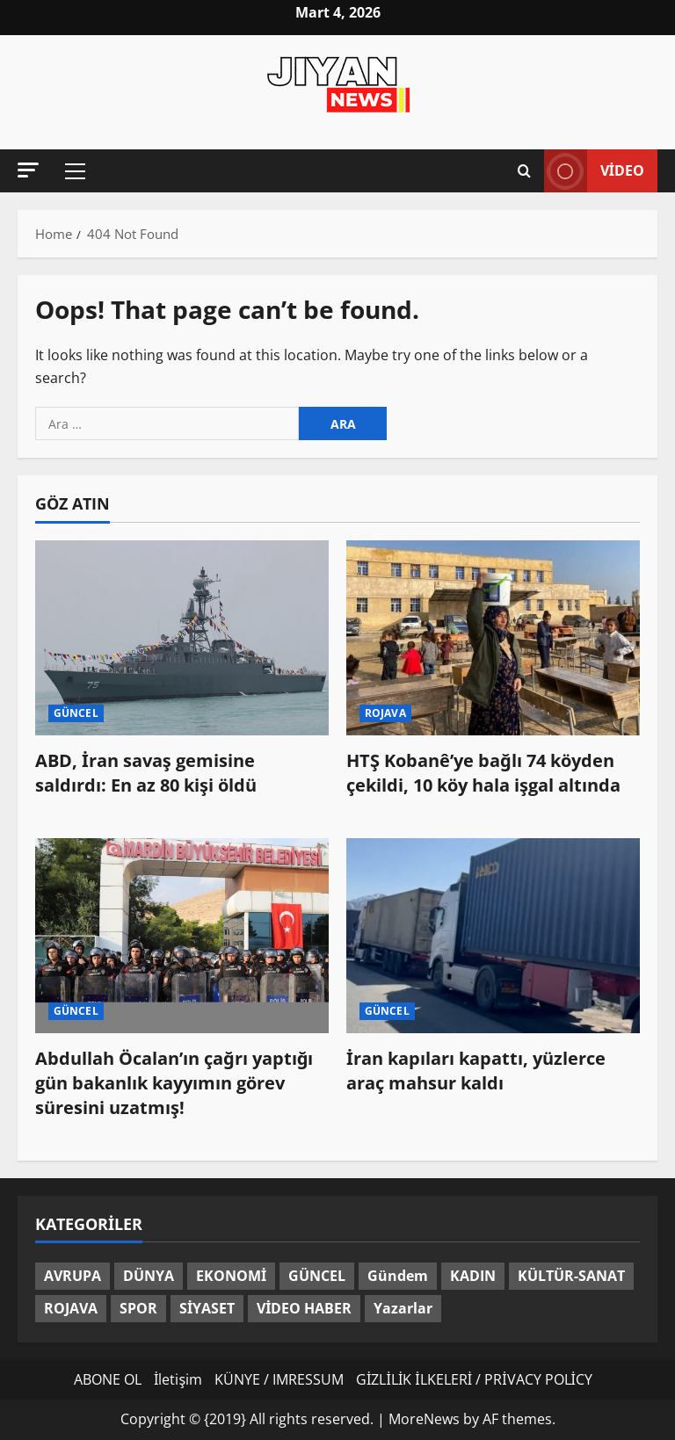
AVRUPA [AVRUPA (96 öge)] (72, 1275)
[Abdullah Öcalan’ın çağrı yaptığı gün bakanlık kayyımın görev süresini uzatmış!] (182, 936)
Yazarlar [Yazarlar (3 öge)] (403, 1308)
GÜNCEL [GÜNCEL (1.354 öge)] (316, 1275)
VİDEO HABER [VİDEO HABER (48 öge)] (304, 1308)
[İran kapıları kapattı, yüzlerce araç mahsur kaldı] (493, 936)
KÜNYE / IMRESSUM (279, 1379)
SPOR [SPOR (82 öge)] (138, 1308)
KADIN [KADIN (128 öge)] (473, 1275)
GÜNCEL (76, 713)
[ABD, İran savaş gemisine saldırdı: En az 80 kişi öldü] (182, 638)
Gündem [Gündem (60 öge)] (397, 1275)
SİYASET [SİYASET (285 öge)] (207, 1308)
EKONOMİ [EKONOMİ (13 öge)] (231, 1275)
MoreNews (424, 1419)
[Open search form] (524, 171)
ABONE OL (108, 1379)
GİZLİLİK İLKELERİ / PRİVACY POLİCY (474, 1379)
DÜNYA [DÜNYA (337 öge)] (148, 1275)
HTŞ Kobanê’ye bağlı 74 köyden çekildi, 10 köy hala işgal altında (483, 773)
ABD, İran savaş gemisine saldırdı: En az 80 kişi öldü (146, 773)
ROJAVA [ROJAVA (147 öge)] (71, 1308)
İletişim (178, 1379)
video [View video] (594, 170)
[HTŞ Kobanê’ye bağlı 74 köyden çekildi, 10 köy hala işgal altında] (493, 638)
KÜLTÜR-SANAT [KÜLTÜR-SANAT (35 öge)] (571, 1275)
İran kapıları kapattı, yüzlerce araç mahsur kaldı (476, 1070)
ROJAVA (385, 713)
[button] (28, 170)
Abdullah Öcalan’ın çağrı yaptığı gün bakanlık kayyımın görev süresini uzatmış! (174, 1082)
